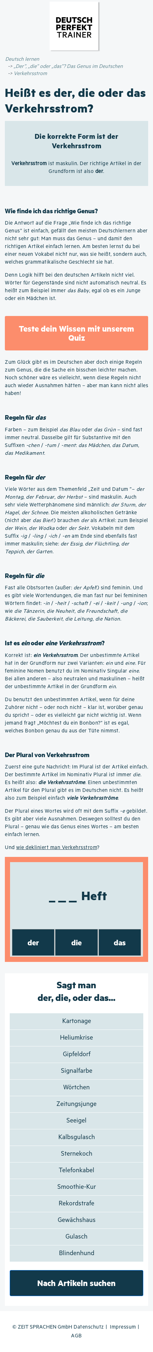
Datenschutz (89, 1327)
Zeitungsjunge (76, 1104)
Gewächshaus (77, 1220)
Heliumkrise (76, 1038)
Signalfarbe (76, 1071)
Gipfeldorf (76, 1054)
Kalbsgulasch (76, 1137)
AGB (76, 1336)
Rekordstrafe (76, 1203)
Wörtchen (76, 1087)
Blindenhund (76, 1253)
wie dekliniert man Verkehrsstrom (56, 848)
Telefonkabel (76, 1170)
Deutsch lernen (22, 59)
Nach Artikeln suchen (76, 1283)
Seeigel (76, 1120)
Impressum (123, 1327)
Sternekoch (76, 1154)
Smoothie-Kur (76, 1187)
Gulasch (76, 1236)
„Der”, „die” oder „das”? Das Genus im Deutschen (68, 66)
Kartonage (76, 1021)
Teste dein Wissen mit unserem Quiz (76, 333)
